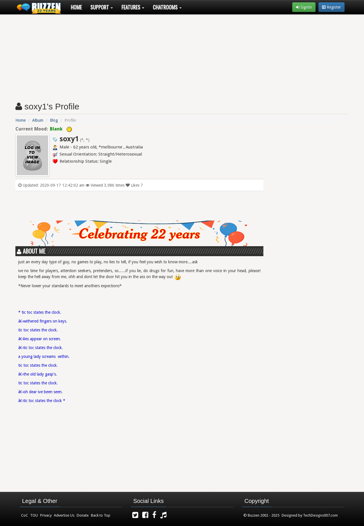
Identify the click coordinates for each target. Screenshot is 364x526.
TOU (34, 515)
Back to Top (100, 515)
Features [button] (132, 7)
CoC (24, 515)
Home (76, 7)
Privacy (46, 515)
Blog (54, 120)
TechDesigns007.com (320, 515)
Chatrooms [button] (167, 7)
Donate (83, 515)
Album (37, 120)
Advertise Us (64, 515)
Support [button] (101, 7)
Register (331, 7)
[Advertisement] (182, 56)
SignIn (304, 7)
